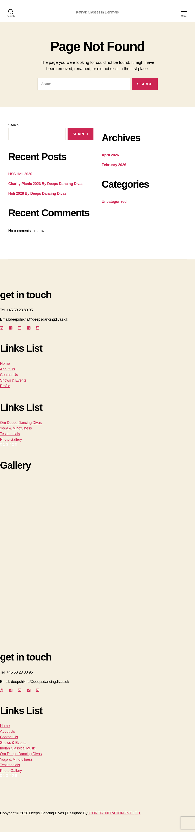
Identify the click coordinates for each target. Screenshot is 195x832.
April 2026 (110, 155)
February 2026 (114, 165)
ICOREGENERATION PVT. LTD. (114, 813)
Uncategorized (114, 201)
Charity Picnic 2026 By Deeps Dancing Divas (45, 184)
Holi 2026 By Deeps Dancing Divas (37, 193)
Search (13, 125)
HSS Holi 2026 (20, 174)
